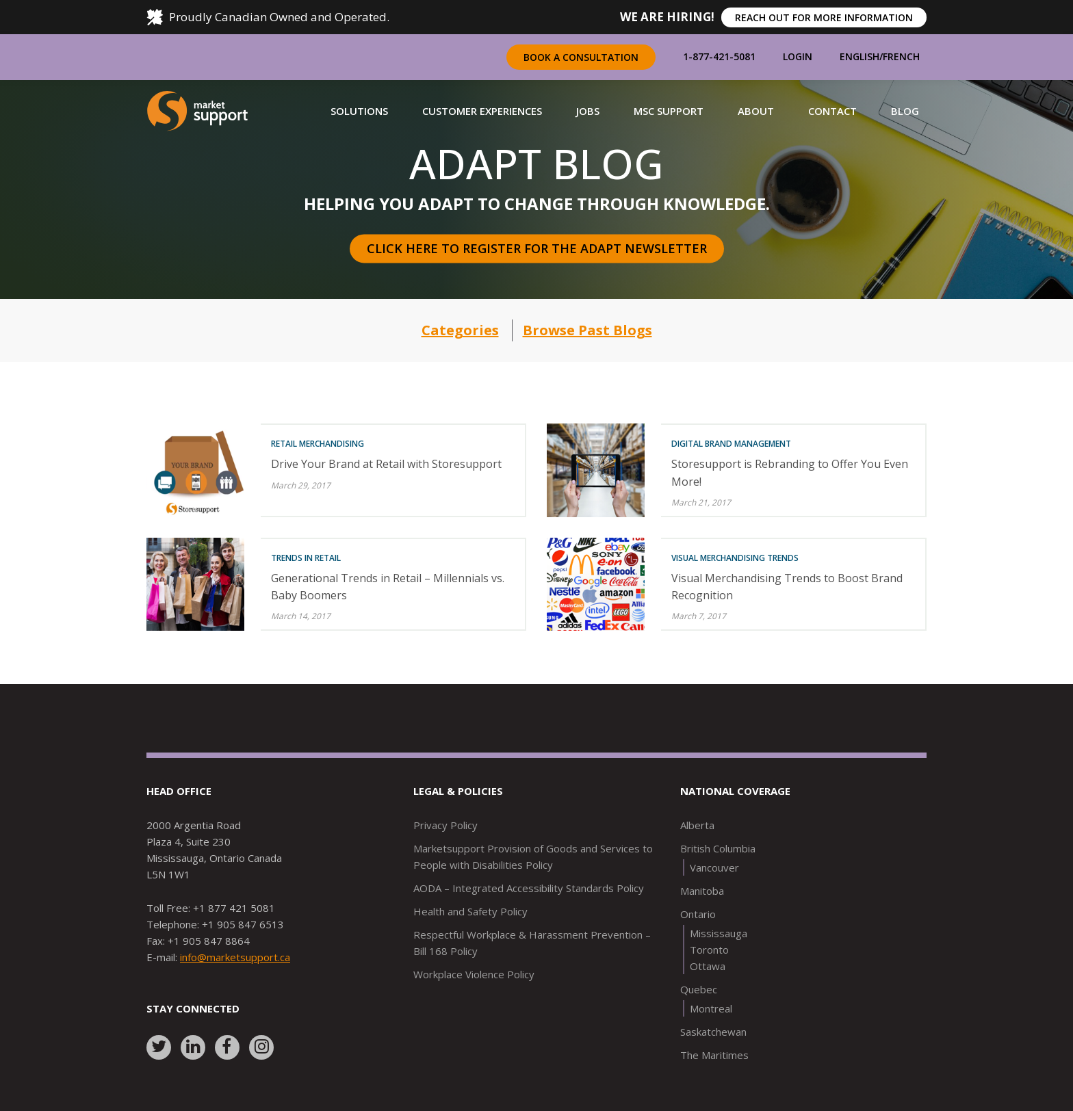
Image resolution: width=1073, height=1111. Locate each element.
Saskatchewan (713, 1031)
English (859, 56)
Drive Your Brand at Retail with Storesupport (386, 463)
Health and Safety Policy (470, 911)
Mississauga (718, 933)
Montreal (711, 1008)
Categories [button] (460, 330)
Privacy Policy (445, 825)
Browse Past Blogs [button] (587, 330)
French (901, 56)
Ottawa (707, 966)
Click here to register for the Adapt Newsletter (537, 248)
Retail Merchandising (317, 443)
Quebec (698, 989)
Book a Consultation (580, 57)
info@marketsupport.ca (235, 957)
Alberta (697, 825)
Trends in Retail (306, 558)
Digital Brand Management (731, 443)
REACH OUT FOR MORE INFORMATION (824, 17)
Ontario (698, 914)
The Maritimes (714, 1055)
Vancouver (714, 867)
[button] (359, 110)
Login (797, 56)
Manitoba (702, 891)
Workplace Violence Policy (473, 974)
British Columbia (717, 848)
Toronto (709, 949)
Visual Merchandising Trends (735, 558)
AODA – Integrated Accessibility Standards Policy (528, 888)
